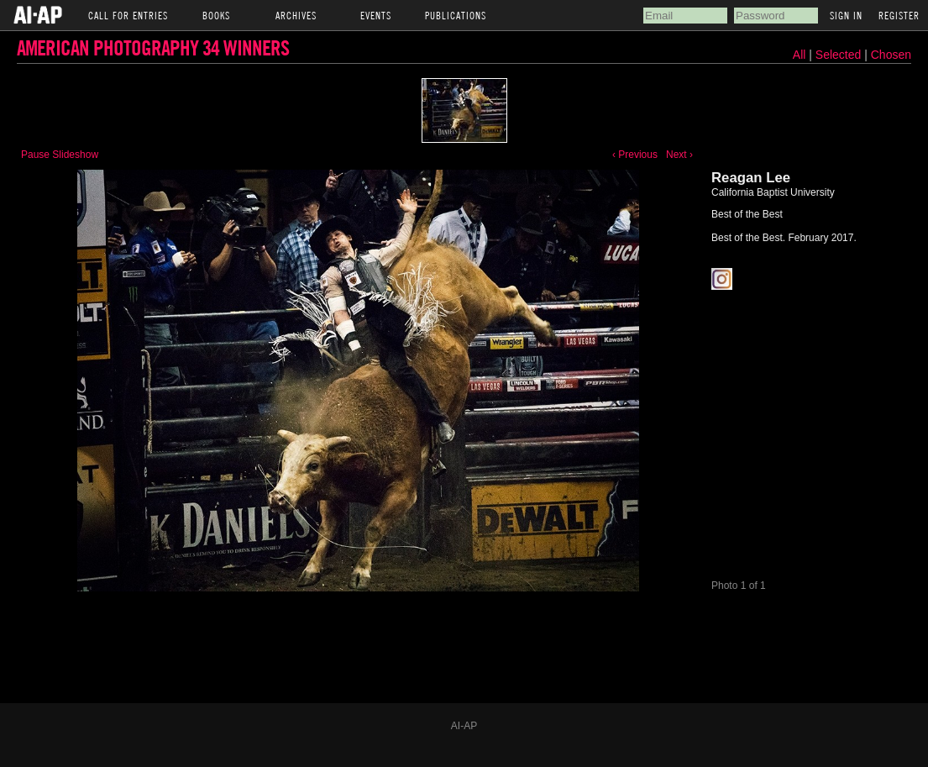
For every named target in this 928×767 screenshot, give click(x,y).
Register (899, 15)
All (799, 54)
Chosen (891, 54)
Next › (679, 154)
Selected (839, 54)
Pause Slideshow (59, 154)
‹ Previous (635, 154)
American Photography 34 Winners (153, 47)
